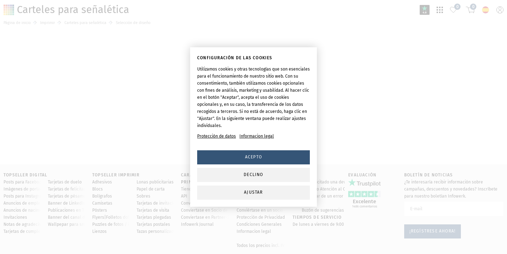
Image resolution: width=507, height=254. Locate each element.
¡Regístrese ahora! (432, 190)
